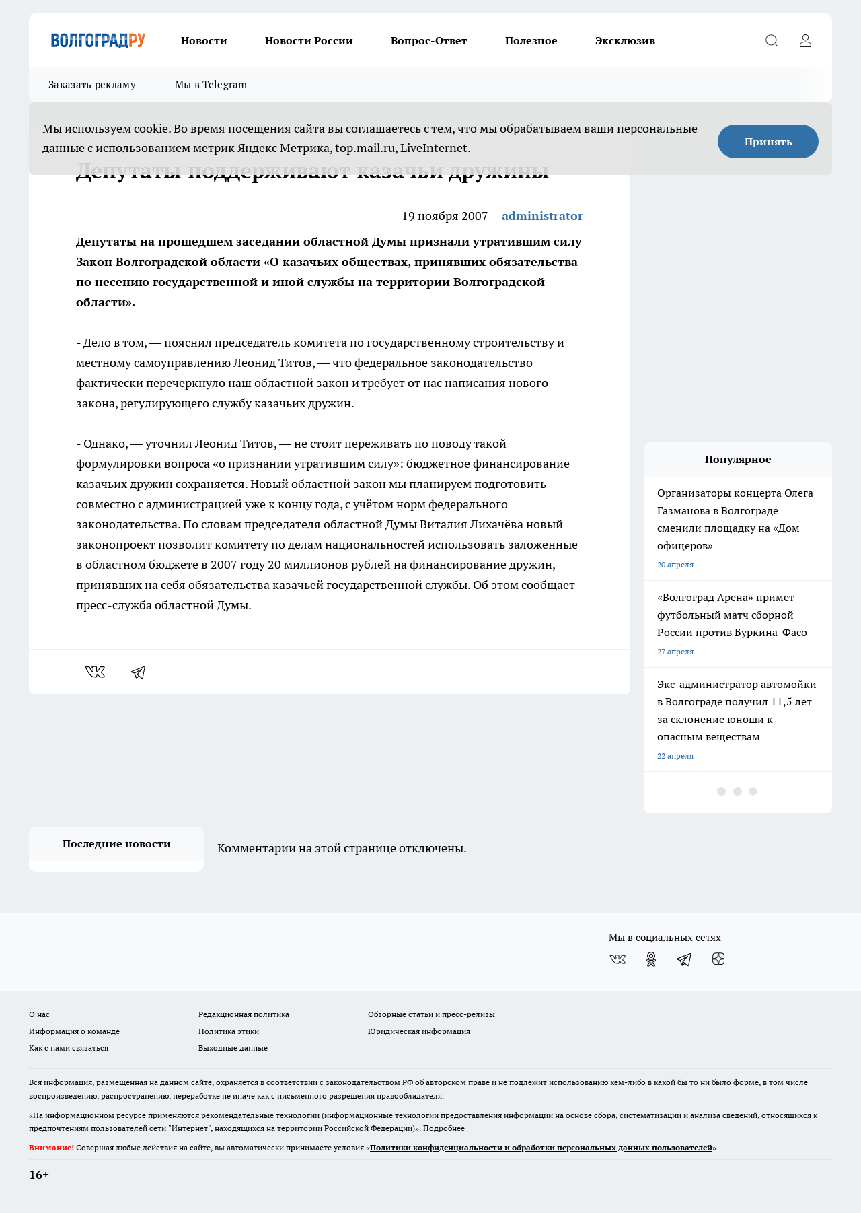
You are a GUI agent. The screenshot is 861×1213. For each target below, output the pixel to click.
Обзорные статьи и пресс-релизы (431, 1014)
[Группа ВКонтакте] (617, 959)
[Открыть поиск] (771, 40)
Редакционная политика (243, 1014)
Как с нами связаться (68, 1048)
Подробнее (444, 1128)
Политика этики (228, 1031)
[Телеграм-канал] (685, 959)
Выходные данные (233, 1048)
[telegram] (142, 671)
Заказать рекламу (92, 84)
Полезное (531, 40)
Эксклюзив (625, 40)
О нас (39, 1014)
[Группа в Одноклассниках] (651, 959)
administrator (542, 215)
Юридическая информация (419, 1031)
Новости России (309, 40)
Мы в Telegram (211, 84)
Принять (768, 141)
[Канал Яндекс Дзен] (718, 959)
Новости (204, 40)
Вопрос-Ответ (429, 40)
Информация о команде (74, 1031)
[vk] (96, 671)
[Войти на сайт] (805, 40)
